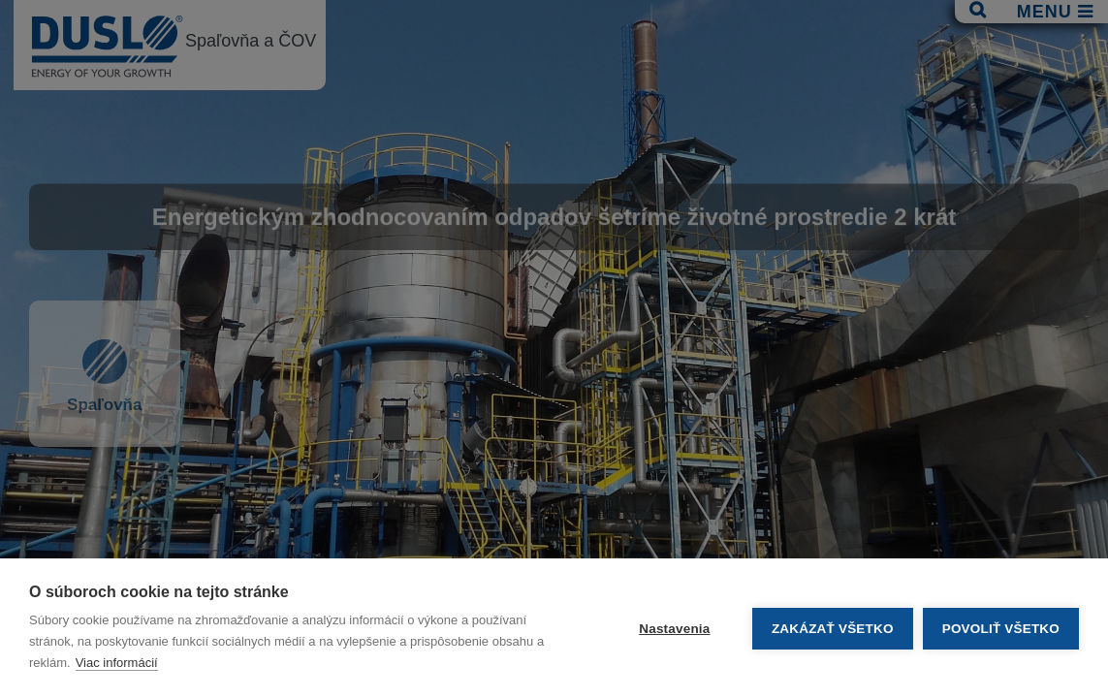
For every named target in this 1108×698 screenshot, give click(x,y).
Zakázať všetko (833, 628)
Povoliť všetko (1001, 628)
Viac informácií (117, 662)
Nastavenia (674, 628)
